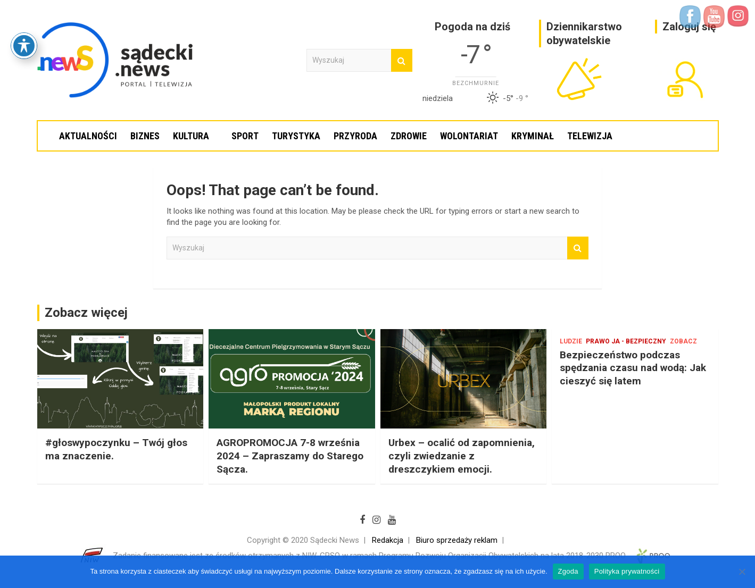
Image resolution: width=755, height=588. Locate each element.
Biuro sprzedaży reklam (456, 540)
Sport (245, 135)
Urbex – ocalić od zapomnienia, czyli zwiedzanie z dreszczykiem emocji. (461, 455)
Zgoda (568, 571)
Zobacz (683, 341)
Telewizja (589, 135)
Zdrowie (409, 135)
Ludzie (571, 341)
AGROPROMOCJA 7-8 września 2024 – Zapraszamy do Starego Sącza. (290, 455)
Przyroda (355, 135)
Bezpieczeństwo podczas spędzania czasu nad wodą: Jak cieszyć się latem (633, 368)
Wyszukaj (401, 60)
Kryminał (532, 135)
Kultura (191, 135)
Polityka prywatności (627, 571)
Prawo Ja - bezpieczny (626, 341)
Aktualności (88, 135)
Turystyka (296, 135)
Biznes (145, 135)
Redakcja (387, 540)
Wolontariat (469, 135)
